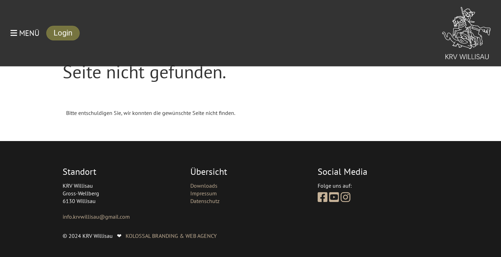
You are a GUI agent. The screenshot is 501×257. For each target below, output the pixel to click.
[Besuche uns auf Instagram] (345, 197)
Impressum (203, 193)
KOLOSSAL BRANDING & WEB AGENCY (171, 235)
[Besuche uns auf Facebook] (322, 197)
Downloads (203, 185)
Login (63, 33)
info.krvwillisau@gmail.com (96, 216)
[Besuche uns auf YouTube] (334, 197)
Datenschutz (205, 200)
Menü (24, 33)
